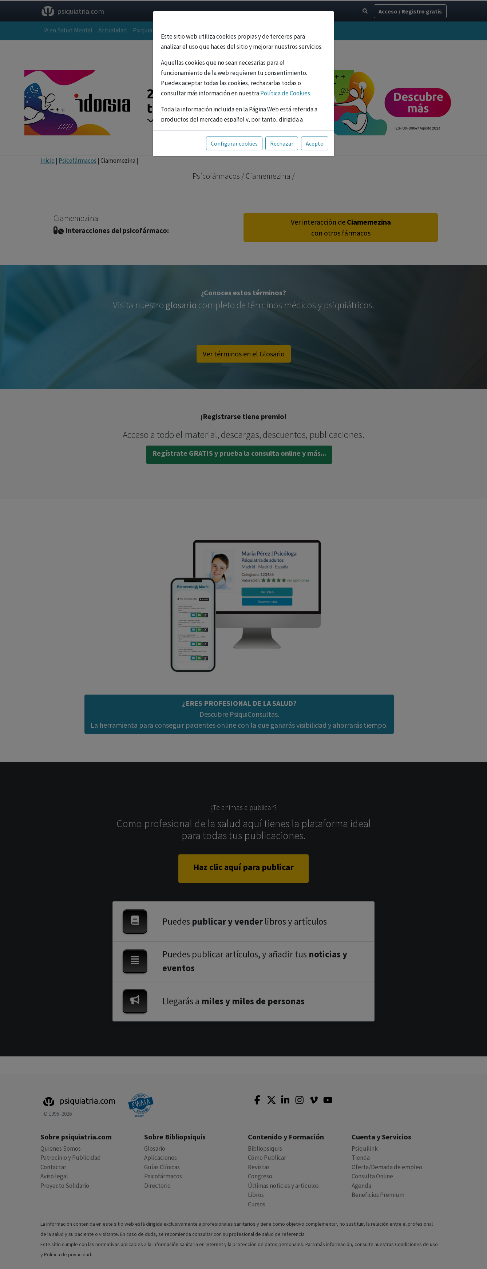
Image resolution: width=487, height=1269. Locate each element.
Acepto (315, 143)
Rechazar (281, 143)
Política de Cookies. (285, 93)
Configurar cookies (234, 143)
